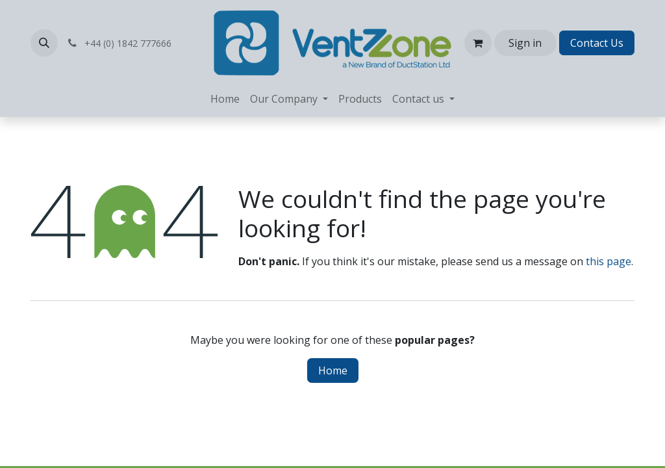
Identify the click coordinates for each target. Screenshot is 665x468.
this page (608, 261)
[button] (44, 43)
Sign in (525, 43)
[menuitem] (225, 99)
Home (332, 370)
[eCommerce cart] (478, 43)
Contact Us (596, 43)
